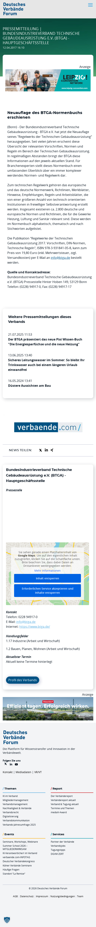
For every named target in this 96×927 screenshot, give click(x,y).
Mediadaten (23, 772)
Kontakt (8, 772)
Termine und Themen (62, 808)
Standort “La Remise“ (14, 873)
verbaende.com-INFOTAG (16, 857)
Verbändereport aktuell (63, 800)
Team (80, 896)
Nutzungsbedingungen (62, 896)
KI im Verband (10, 796)
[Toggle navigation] (90, 5)
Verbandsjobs (58, 845)
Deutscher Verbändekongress (19, 861)
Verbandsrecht (11, 812)
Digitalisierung (10, 816)
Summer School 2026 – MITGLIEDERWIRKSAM (15, 847)
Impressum (42, 896)
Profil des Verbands (22, 680)
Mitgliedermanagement (15, 800)
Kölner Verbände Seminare (17, 865)
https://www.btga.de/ (34, 626)
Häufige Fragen (11, 869)
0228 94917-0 (27, 617)
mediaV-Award (59, 812)
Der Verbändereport (62, 796)
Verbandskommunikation (16, 820)
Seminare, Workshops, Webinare (20, 841)
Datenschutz (27, 896)
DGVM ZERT (57, 853)
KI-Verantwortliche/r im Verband (20, 853)
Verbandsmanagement (15, 804)
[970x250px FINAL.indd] (48, 71)
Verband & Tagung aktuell (65, 804)
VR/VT (38, 772)
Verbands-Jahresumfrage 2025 (19, 824)
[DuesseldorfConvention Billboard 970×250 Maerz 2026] (48, 699)
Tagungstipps (58, 849)
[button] (7, 920)
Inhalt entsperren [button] (47, 578)
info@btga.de (60, 258)
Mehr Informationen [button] (47, 570)
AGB (15, 896)
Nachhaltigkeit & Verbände (17, 808)
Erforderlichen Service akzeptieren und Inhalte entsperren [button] (47, 590)
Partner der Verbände (62, 841)
